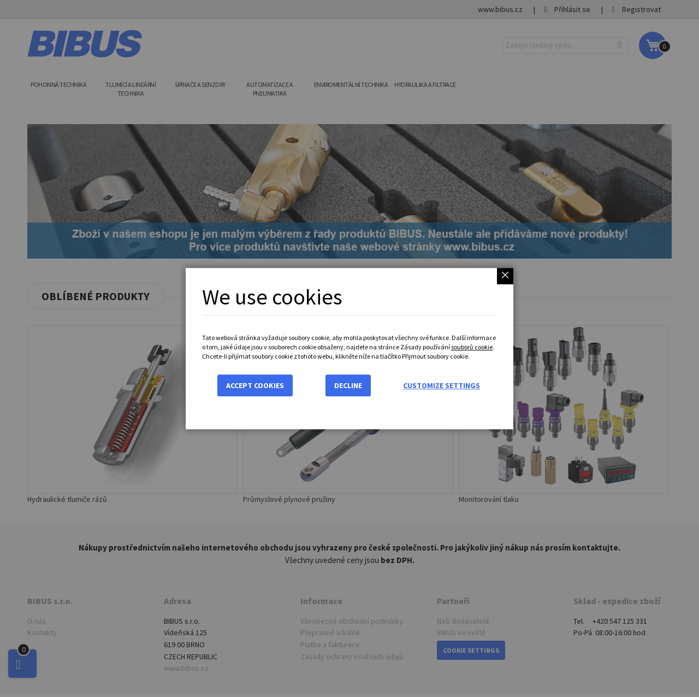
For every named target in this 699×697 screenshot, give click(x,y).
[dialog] (349, 348)
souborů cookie (472, 347)
